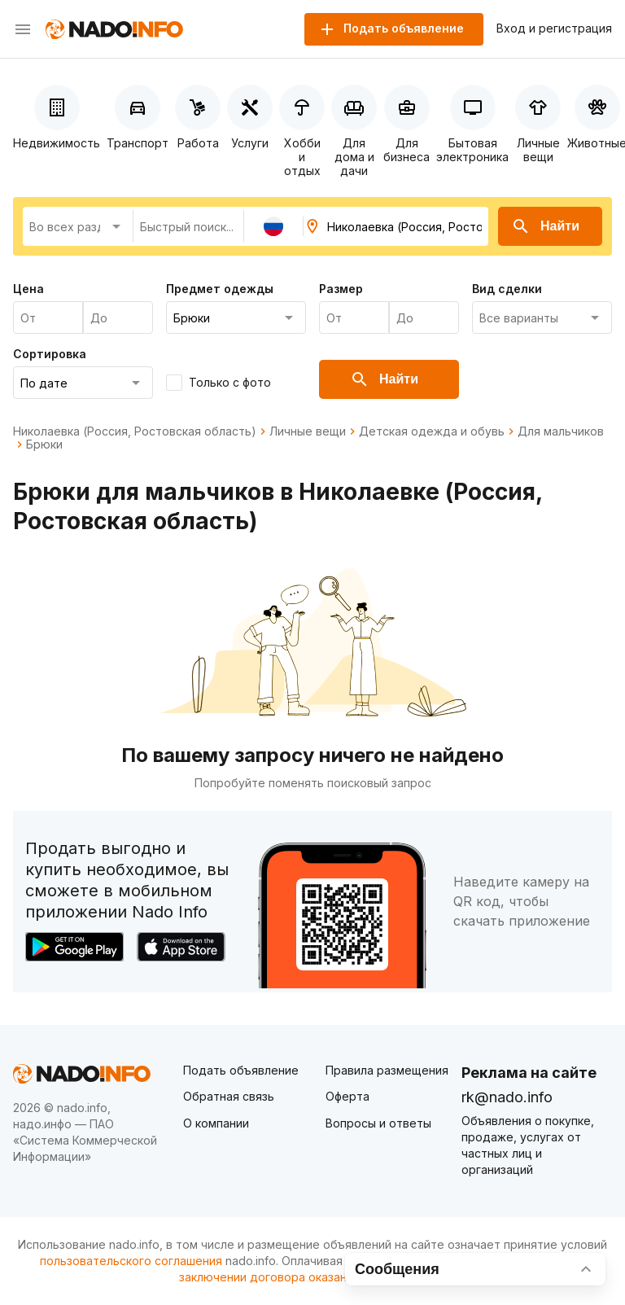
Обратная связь (228, 1096)
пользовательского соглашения (131, 1261)
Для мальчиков (561, 431)
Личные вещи (307, 431)
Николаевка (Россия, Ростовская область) (134, 431)
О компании (216, 1123)
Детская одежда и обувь (432, 431)
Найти (545, 226)
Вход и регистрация (554, 28)
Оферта (347, 1096)
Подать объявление (241, 1070)
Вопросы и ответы (378, 1123)
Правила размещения (387, 1070)
